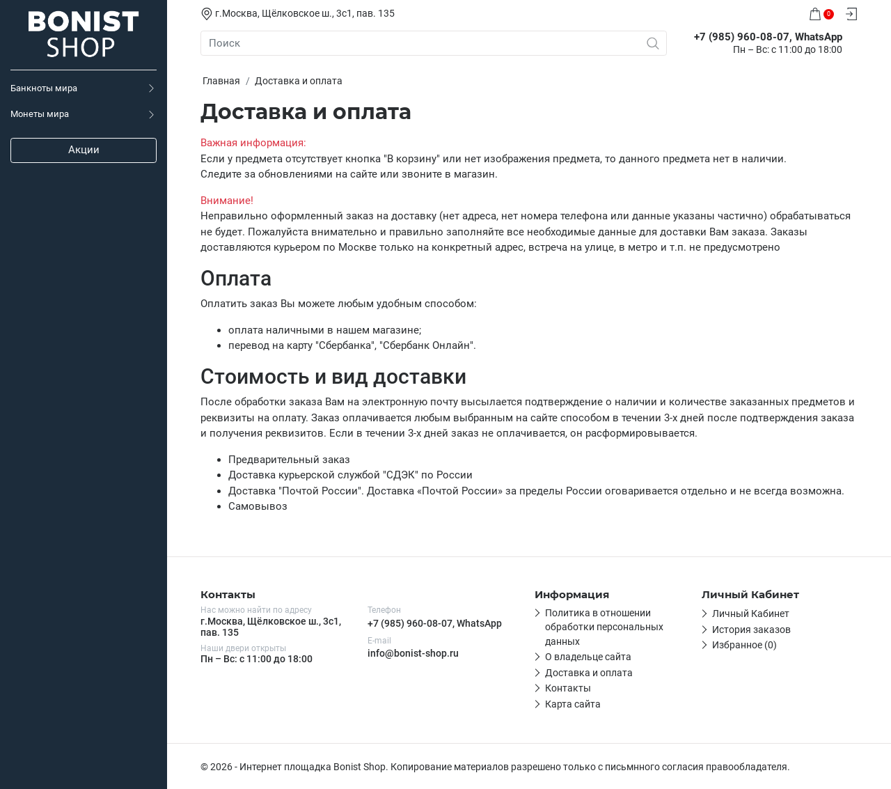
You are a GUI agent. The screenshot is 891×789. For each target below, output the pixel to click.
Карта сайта (573, 704)
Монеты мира (39, 114)
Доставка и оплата (589, 672)
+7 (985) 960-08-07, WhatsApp (435, 623)
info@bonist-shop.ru (413, 653)
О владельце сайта (588, 656)
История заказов (751, 629)
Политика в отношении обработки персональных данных (604, 627)
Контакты (568, 688)
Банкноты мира (43, 88)
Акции (84, 149)
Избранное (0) (744, 644)
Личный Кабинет (750, 613)
